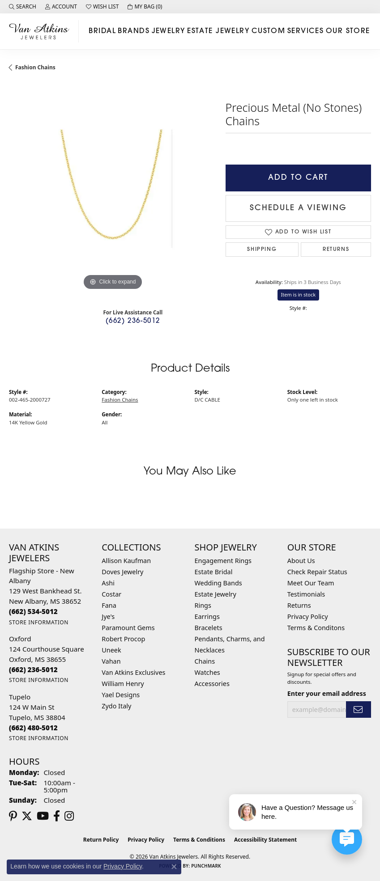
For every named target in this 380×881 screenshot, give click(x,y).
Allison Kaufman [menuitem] (126, 560)
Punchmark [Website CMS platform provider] (206, 866)
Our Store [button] (348, 31)
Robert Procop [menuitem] (123, 639)
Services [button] (305, 31)
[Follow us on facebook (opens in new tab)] (56, 816)
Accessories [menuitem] (212, 683)
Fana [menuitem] (109, 605)
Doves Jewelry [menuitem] (122, 572)
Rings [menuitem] (203, 605)
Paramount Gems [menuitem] (128, 627)
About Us (301, 560)
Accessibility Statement (265, 839)
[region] (113, 188)
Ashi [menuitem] (108, 583)
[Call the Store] (33, 611)
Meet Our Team (310, 583)
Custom (269, 31)
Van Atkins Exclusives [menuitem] (133, 672)
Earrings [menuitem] (207, 616)
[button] (22, 6)
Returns (336, 249)
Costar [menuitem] (111, 594)
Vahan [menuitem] (111, 661)
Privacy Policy (307, 616)
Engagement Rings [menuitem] (223, 560)
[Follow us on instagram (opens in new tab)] (69, 816)
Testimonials (306, 594)
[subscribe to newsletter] (358, 709)
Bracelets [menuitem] (208, 627)
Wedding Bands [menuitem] (218, 583)
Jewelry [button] (168, 31)
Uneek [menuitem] (111, 650)
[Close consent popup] (174, 866)
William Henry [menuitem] (123, 683)
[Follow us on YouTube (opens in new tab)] (43, 816)
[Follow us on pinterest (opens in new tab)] (13, 816)
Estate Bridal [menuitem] (214, 572)
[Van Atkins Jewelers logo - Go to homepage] (41, 31)
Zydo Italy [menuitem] (116, 706)
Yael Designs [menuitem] (121, 694)
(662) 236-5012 (133, 321)
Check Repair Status (317, 572)
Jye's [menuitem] (108, 616)
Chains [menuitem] (205, 661)
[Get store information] (38, 622)
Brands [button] (133, 31)
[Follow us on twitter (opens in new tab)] (26, 816)
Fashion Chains (35, 67)
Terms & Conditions (199, 839)
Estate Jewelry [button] (218, 31)
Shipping (262, 249)
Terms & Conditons (316, 627)
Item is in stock (298, 294)
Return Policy (101, 839)
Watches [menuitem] (207, 672)
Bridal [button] (102, 31)
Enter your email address (326, 693)
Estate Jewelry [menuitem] (215, 594)
